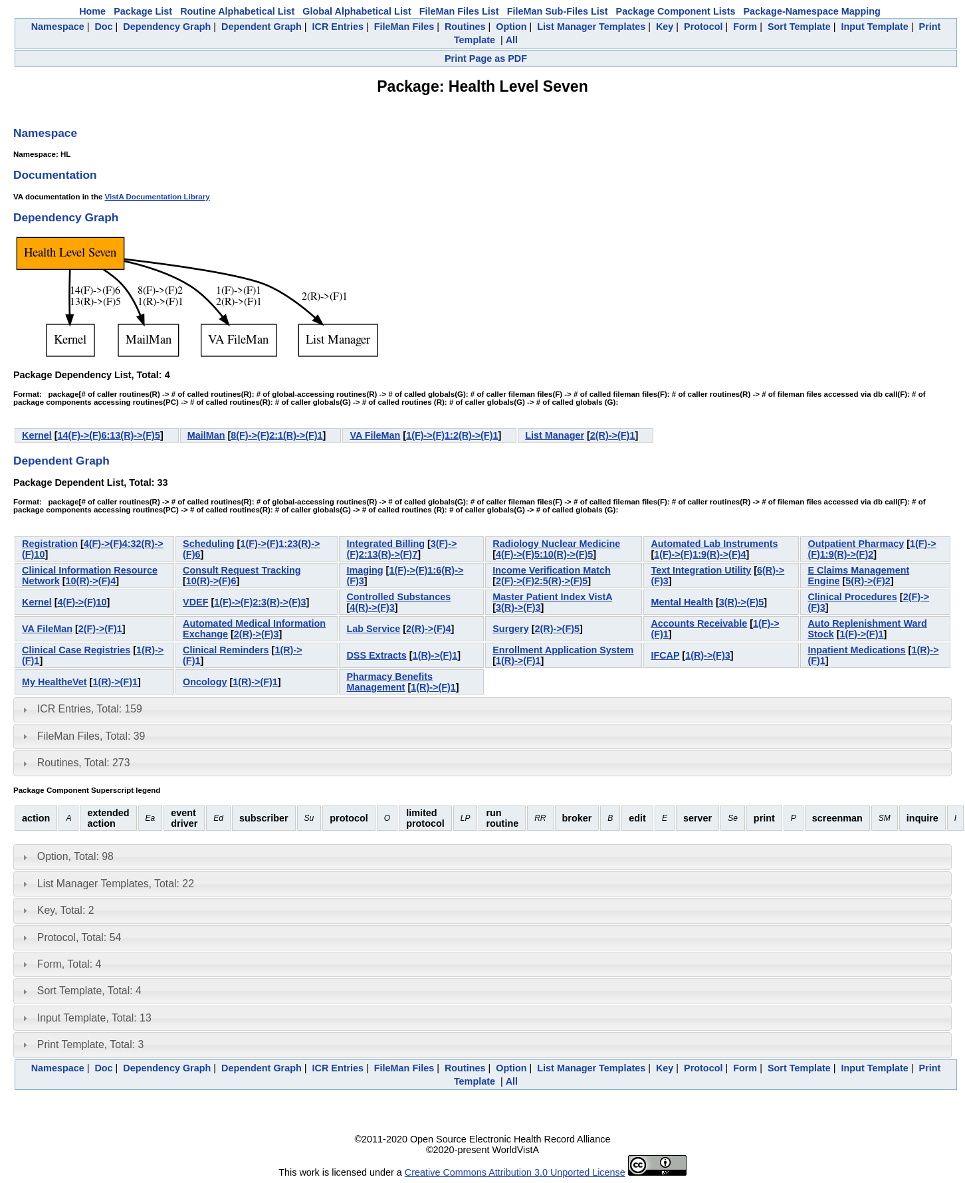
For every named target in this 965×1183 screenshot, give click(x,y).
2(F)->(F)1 (100, 628)
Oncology (205, 682)
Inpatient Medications (856, 650)
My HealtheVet (54, 682)
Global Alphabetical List (356, 11)
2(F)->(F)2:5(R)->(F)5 (542, 581)
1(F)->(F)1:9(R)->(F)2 (871, 549)
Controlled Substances (398, 597)
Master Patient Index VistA (552, 597)
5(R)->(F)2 (868, 581)
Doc (103, 26)
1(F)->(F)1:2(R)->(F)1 (452, 435)
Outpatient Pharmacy (855, 543)
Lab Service (373, 628)
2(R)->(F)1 (612, 435)
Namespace (57, 26)
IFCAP (665, 655)
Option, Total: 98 (75, 856)
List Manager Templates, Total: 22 (115, 883)
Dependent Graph (261, 26)
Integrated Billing (385, 543)
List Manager (554, 435)
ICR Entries (338, 26)
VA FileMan (375, 435)
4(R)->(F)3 (372, 607)
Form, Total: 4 (69, 964)
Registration (50, 543)
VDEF (195, 602)
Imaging (364, 570)
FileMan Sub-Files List (557, 11)
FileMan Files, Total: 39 (91, 736)
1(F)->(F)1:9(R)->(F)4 (700, 554)
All (512, 40)
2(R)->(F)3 (256, 634)
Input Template (875, 26)
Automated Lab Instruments (714, 543)
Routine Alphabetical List (237, 11)
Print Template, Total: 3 (90, 1044)
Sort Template (799, 26)
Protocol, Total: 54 (79, 937)
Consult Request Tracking (242, 570)
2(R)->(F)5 (557, 628)
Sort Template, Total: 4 (89, 990)
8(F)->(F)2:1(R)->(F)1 (276, 435)
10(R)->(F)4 (91, 581)
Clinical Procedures (852, 597)
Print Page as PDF (486, 58)
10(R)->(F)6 (211, 581)
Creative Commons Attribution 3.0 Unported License (515, 1172)
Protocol (703, 26)
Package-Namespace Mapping (812, 11)
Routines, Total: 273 (83, 762)
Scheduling (209, 543)
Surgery (510, 628)
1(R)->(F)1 (435, 655)
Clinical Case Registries (76, 650)
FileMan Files (404, 26)
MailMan (206, 435)
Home (92, 11)
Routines (465, 26)
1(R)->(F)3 (707, 655)
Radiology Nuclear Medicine (556, 543)
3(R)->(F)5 (741, 602)
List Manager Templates (591, 26)
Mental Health (682, 602)
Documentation (55, 174)
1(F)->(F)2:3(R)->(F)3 (260, 602)
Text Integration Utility (701, 570)
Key (664, 26)
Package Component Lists (676, 11)
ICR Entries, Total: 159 (89, 708)
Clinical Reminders (226, 650)
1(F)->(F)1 (861, 634)
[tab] (482, 709)
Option (511, 26)
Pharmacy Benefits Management (389, 682)
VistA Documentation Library (157, 197)
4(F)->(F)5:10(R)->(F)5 (544, 554)
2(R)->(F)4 (428, 628)
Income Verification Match (551, 570)
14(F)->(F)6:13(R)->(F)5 (109, 435)
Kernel (37, 435)
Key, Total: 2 (65, 910)
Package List (143, 11)
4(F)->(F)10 (82, 602)
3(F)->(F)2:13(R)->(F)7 (401, 549)
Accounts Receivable (699, 623)
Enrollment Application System (562, 650)
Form (745, 26)
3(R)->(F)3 (518, 607)
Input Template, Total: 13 (94, 1017)
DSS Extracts (376, 655)
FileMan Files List (459, 11)
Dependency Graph (167, 26)
